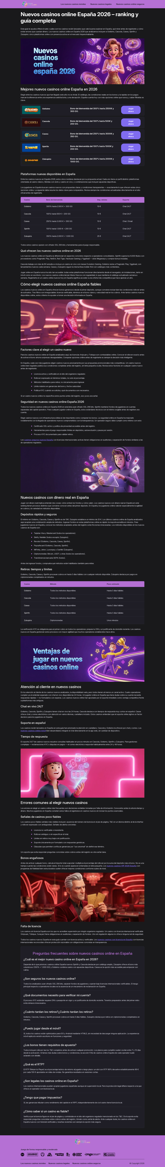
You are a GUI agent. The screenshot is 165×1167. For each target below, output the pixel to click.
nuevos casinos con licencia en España (114, 939)
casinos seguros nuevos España (38, 440)
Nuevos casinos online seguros (130, 4)
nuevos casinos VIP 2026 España (121, 866)
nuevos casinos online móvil (33, 731)
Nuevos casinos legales (101, 4)
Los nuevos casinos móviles (73, 4)
